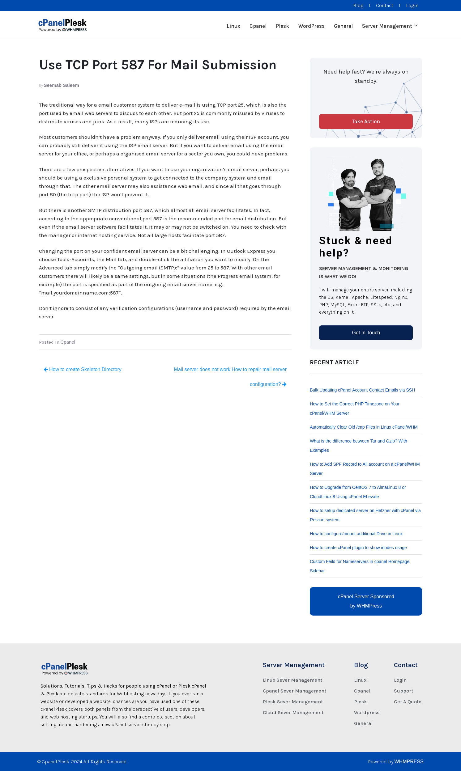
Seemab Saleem (61, 85)
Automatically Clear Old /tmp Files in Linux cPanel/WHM (364, 427)
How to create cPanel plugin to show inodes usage (358, 547)
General (343, 25)
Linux (233, 25)
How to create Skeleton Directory (83, 369)
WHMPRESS (409, 761)
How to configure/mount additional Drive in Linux (356, 533)
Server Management (389, 25)
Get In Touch (366, 332)
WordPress (311, 25)
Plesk (282, 25)
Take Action (366, 121)
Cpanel (258, 25)
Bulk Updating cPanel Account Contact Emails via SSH (362, 390)
